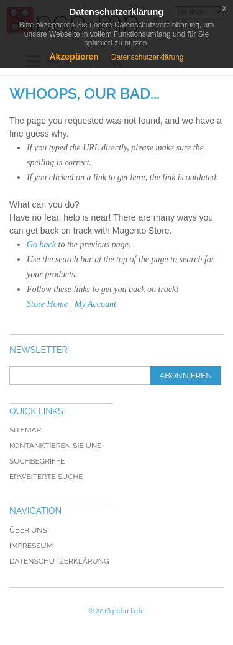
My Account (95, 304)
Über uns (28, 530)
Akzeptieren (73, 57)
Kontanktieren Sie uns (55, 445)
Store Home (47, 304)
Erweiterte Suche (46, 476)
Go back (41, 244)
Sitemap (25, 430)
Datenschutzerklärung (59, 561)
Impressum (31, 545)
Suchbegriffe (37, 461)
